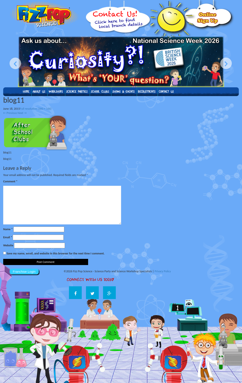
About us (39, 92)
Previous (10, 113)
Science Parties (76, 92)
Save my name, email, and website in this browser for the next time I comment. (56, 253)
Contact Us (166, 92)
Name (8, 229)
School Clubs (100, 92)
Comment (10, 181)
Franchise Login (24, 271)
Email (7, 237)
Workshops (56, 92)
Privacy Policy (163, 271)
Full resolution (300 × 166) (36, 109)
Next (22, 113)
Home (26, 92)
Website (8, 245)
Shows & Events (123, 92)
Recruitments (146, 92)
